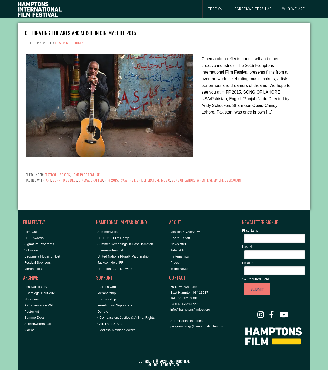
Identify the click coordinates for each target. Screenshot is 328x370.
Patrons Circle (107, 287)
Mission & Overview (185, 232)
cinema (84, 180)
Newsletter (178, 244)
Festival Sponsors (37, 262)
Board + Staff (180, 238)
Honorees (31, 299)
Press (174, 262)
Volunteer (31, 250)
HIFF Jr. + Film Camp (113, 238)
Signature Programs (39, 244)
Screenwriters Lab (37, 324)
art (48, 180)
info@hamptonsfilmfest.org (190, 309)
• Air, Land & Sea (109, 324)
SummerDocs (34, 318)
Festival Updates (57, 174)
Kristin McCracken (69, 42)
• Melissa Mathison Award (116, 330)
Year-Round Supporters (114, 305)
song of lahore (183, 180)
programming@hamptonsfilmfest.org (197, 326)
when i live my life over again (219, 180)
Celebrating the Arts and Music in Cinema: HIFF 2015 (80, 32)
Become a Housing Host (42, 256)
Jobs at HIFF (179, 250)
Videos (29, 330)
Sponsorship (106, 299)
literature (152, 180)
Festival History (35, 287)
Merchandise (33, 269)
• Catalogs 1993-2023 (40, 293)
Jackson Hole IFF (110, 262)
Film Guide (32, 232)
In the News (179, 269)
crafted (96, 180)
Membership (106, 293)
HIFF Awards (34, 238)
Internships (180, 256)
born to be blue (65, 180)
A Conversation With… (41, 305)
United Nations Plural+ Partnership (123, 256)
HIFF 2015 (111, 180)
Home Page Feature (85, 174)
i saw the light (130, 180)
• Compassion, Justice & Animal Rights (126, 318)
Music (165, 180)
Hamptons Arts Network (114, 269)
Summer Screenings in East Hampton (125, 244)
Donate (102, 311)
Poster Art (31, 311)
